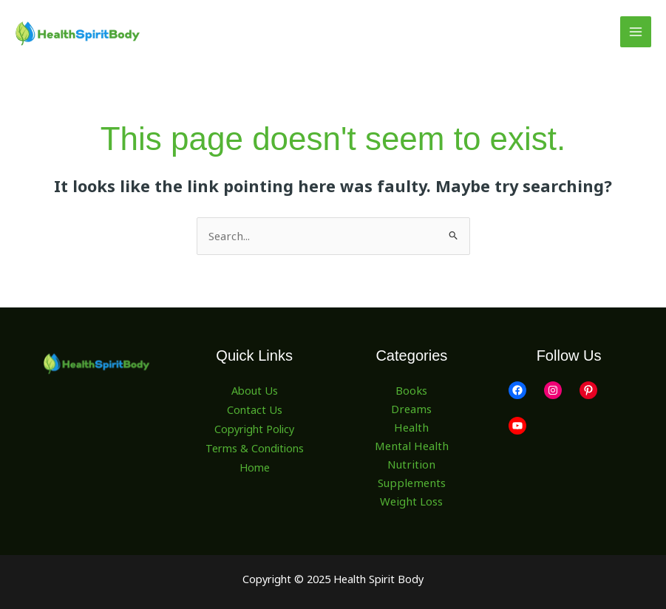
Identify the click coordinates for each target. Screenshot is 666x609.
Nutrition (412, 463)
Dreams (411, 408)
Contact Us (254, 408)
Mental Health (411, 445)
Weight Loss (411, 500)
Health (411, 426)
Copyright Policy (254, 426)
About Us (254, 390)
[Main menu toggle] (635, 31)
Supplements (411, 481)
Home (254, 463)
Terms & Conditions (254, 445)
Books (411, 390)
